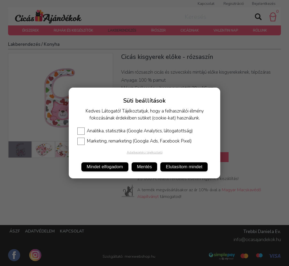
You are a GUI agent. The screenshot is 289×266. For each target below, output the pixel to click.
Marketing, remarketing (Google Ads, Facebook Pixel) (134, 141)
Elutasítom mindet (184, 166)
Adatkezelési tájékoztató (144, 152)
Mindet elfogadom (105, 166)
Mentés (144, 166)
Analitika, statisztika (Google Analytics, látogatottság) (135, 131)
